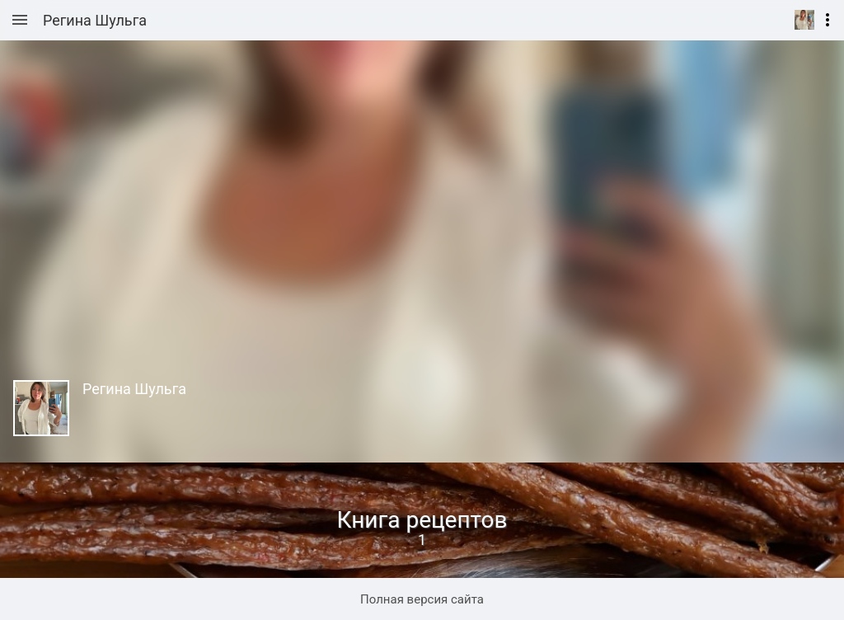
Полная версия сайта (422, 599)
